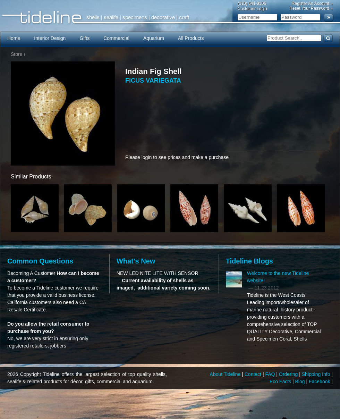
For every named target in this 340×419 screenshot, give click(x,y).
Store (16, 54)
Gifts (84, 38)
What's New (136, 261)
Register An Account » (312, 3)
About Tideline (226, 374)
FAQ (270, 374)
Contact (254, 374)
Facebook (320, 381)
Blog (300, 381)
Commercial (116, 38)
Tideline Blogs (249, 261)
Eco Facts (281, 381)
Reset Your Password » (311, 8)
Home (13, 38)
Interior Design (50, 38)
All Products (191, 38)
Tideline (170, 17)
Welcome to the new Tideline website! (278, 276)
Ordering (289, 374)
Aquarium (153, 38)
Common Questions (40, 261)
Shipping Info (317, 374)
